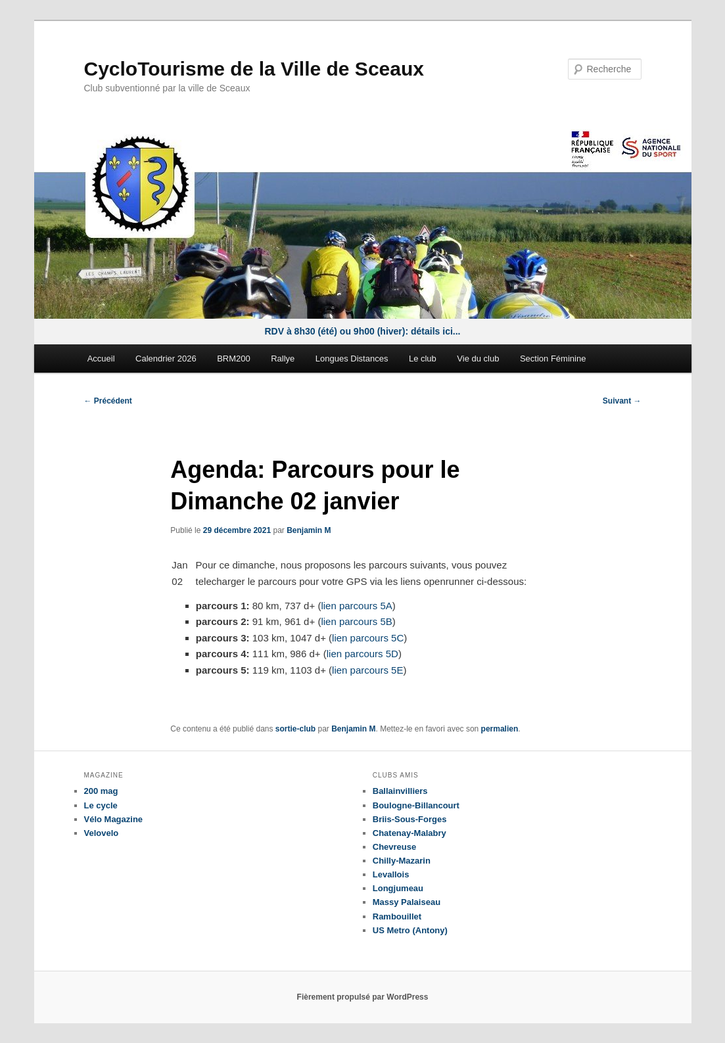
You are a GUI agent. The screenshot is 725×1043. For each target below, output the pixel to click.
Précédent (108, 401)
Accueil (101, 358)
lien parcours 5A (356, 605)
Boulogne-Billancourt (416, 805)
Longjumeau (398, 888)
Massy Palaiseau (406, 902)
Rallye (282, 358)
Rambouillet (397, 916)
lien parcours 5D (362, 653)
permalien (500, 728)
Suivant (622, 401)
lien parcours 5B (356, 621)
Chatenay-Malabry (409, 833)
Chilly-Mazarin (402, 861)
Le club (422, 358)
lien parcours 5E (367, 670)
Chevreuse (394, 847)
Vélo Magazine (113, 819)
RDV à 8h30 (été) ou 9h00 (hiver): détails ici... (363, 331)
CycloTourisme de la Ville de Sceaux (254, 69)
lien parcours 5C (368, 637)
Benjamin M (309, 530)
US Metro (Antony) (410, 930)
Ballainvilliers (400, 791)
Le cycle (101, 805)
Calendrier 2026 (166, 358)
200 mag (101, 791)
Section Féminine (553, 358)
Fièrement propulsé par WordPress (363, 997)
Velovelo (101, 833)
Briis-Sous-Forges (410, 819)
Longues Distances (352, 358)
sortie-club (295, 728)
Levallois (391, 874)
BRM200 (233, 358)
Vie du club (478, 358)
